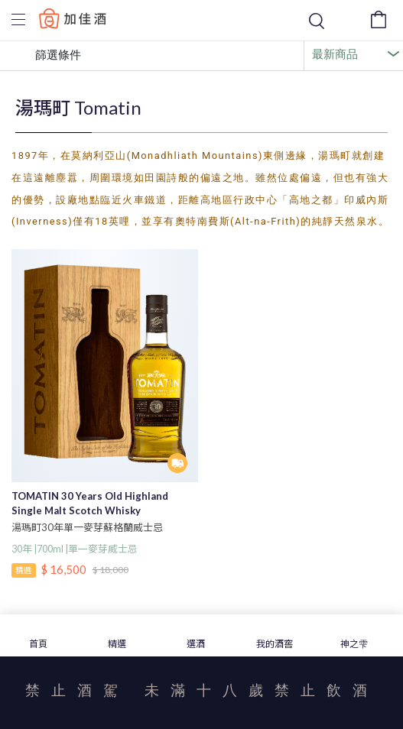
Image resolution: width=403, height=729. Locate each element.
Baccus (72, 18)
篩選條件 (46, 55)
